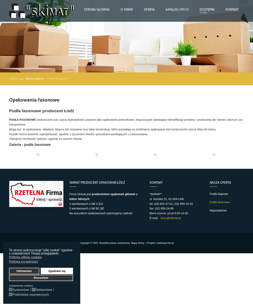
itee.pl (170, 243)
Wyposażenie (218, 210)
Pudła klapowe (219, 194)
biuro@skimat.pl (171, 218)
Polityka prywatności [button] (23, 261)
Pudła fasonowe (220, 202)
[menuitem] (97, 9)
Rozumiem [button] (41, 277)
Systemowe (21, 290)
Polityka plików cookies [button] (25, 257)
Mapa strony (137, 243)
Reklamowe (44, 290)
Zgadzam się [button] (56, 271)
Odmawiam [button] (24, 271)
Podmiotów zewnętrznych (31, 294)
